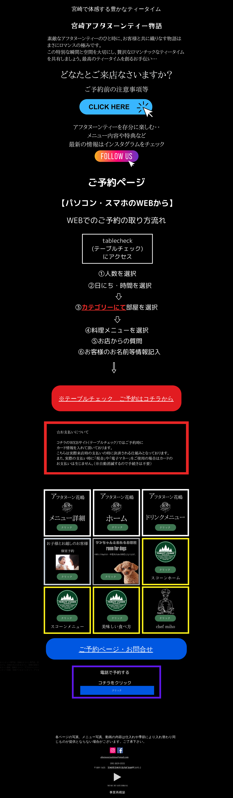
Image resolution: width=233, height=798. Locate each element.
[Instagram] (113, 750)
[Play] (117, 777)
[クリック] (67, 527)
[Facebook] (120, 750)
